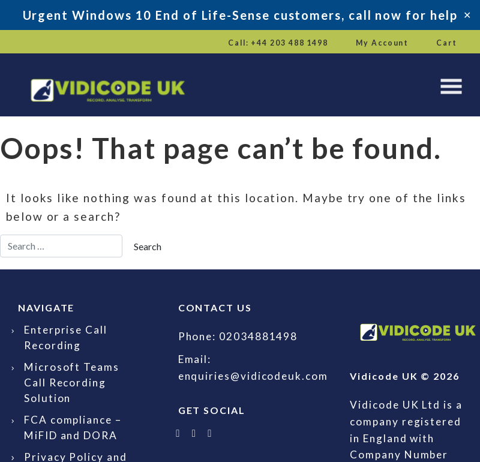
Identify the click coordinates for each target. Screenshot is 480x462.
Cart (446, 42)
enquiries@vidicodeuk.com (253, 376)
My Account (382, 42)
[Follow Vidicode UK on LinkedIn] (194, 433)
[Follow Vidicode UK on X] (178, 433)
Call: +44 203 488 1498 (278, 42)
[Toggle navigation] (451, 86)
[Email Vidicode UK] (210, 433)
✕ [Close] (467, 14)
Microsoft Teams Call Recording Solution (71, 382)
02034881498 (258, 336)
